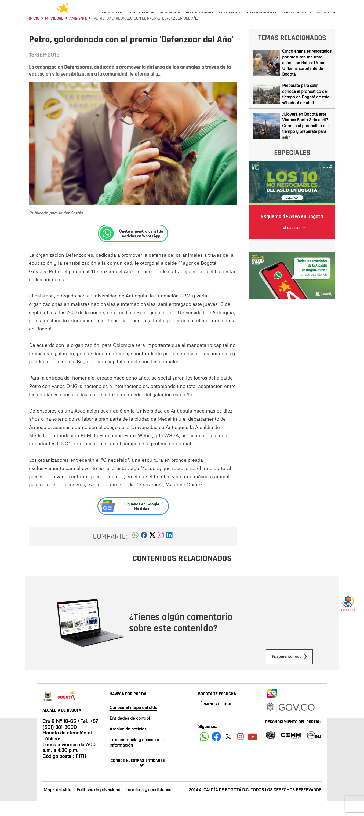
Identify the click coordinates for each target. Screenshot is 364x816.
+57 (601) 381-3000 (70, 738)
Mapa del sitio (57, 804)
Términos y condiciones (148, 804)
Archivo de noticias (128, 743)
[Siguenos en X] (228, 751)
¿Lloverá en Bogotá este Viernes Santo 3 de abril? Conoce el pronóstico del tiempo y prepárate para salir (305, 140)
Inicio (34, 33)
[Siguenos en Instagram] (240, 751)
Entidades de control (130, 732)
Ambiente (78, 33)
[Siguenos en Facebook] (204, 751)
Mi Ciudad (54, 33)
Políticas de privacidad (98, 804)
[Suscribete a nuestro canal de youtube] (252, 751)
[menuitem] (112, 18)
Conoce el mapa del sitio (133, 722)
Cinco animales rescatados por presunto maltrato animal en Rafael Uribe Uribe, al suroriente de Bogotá (307, 77)
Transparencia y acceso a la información (137, 756)
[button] (135, 551)
